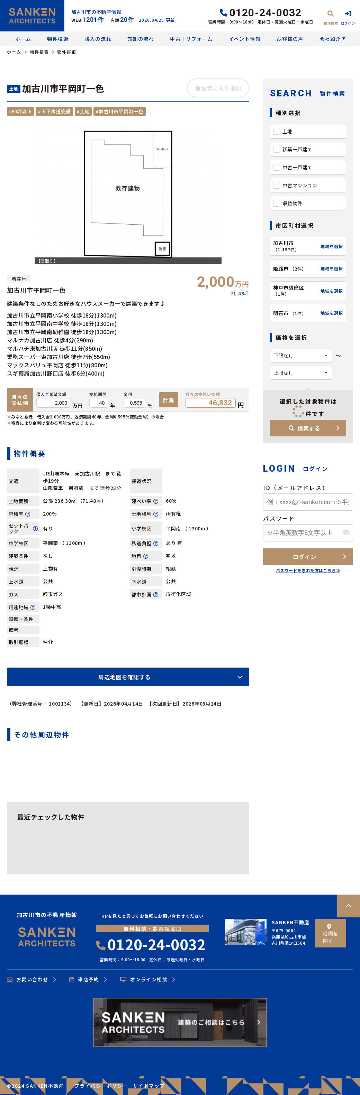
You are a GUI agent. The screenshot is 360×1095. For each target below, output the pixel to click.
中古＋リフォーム (191, 38)
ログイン (304, 557)
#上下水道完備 (54, 111)
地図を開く (330, 934)
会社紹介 (330, 38)
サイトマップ (149, 1085)
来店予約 (84, 979)
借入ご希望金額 (51, 394)
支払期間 (98, 394)
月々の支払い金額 (203, 394)
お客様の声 (290, 38)
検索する (305, 428)
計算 (169, 400)
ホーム (23, 38)
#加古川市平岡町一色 (119, 111)
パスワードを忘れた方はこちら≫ (308, 570)
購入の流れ (97, 38)
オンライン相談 (144, 979)
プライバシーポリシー (101, 1085)
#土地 (83, 111)
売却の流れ (140, 38)
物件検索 (58, 38)
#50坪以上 (20, 111)
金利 (128, 394)
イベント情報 (245, 38)
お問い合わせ (27, 979)
